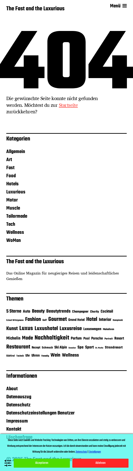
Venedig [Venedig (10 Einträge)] (45, 356)
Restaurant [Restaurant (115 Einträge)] (18, 347)
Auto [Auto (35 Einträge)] (26, 311)
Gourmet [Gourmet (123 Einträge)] (57, 319)
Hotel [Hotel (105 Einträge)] (91, 319)
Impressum (17, 421)
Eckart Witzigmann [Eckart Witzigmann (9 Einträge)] (15, 320)
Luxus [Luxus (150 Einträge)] (26, 328)
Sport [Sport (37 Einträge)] (89, 347)
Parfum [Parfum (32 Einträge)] (76, 338)
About (12, 389)
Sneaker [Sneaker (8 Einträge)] (72, 348)
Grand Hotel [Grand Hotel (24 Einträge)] (76, 320)
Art (9, 160)
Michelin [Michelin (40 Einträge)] (13, 338)
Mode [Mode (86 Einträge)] (27, 338)
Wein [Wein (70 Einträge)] (55, 355)
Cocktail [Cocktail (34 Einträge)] (107, 311)
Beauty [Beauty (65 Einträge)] (38, 311)
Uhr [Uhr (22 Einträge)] (27, 355)
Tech (10, 224)
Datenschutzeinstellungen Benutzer (40, 413)
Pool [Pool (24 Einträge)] (86, 338)
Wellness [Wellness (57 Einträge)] (70, 355)
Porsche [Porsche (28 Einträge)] (97, 339)
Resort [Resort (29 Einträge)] (119, 338)
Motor (12, 200)
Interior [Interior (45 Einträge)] (105, 319)
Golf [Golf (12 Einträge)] (44, 320)
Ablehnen (100, 463)
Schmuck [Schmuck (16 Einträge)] (47, 347)
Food (11, 176)
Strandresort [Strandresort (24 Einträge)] (114, 347)
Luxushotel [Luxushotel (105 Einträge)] (46, 328)
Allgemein (15, 152)
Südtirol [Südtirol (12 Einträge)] (10, 356)
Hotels (12, 184)
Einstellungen (95, 452)
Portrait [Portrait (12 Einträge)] (108, 339)
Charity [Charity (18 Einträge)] (94, 311)
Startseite (68, 105)
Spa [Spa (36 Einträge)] (81, 347)
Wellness (15, 232)
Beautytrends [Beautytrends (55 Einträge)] (58, 311)
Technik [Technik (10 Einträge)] (20, 356)
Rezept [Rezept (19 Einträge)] (36, 347)
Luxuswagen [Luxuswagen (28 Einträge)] (92, 329)
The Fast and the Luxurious (35, 9)
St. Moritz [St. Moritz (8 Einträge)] (99, 348)
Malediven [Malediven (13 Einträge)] (108, 329)
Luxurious (15, 192)
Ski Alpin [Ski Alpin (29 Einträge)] (60, 347)
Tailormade (16, 216)
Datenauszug (18, 397)
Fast (10, 168)
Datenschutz (18, 405)
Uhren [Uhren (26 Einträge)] (35, 355)
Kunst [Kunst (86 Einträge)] (12, 329)
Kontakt (13, 429)
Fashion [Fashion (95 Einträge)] (33, 319)
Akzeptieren (41, 463)
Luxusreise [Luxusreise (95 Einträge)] (71, 328)
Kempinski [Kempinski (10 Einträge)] (118, 320)
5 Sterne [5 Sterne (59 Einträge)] (13, 311)
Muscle (13, 208)
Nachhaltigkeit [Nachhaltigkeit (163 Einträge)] (52, 338)
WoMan (13, 240)
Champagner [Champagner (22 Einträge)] (80, 311)
